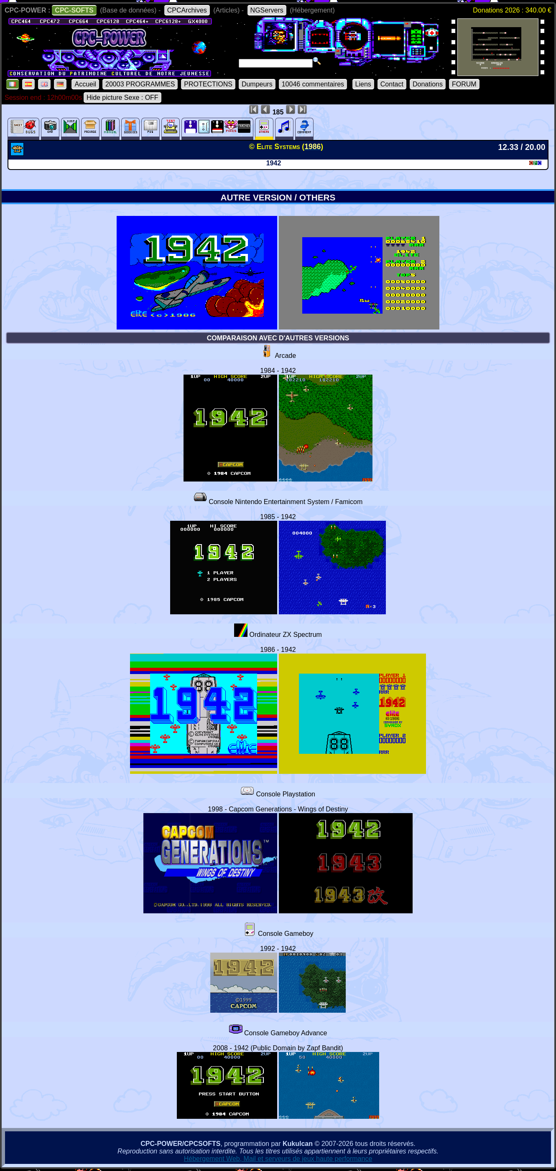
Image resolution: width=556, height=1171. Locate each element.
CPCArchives (187, 10)
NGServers (266, 10)
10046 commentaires (313, 84)
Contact (391, 84)
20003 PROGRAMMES (140, 84)
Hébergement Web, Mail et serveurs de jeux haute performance (278, 1158)
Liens (363, 84)
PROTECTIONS (208, 84)
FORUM (464, 84)
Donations (428, 84)
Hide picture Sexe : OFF (122, 97)
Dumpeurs (257, 84)
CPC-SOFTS (74, 10)
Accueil (85, 84)
